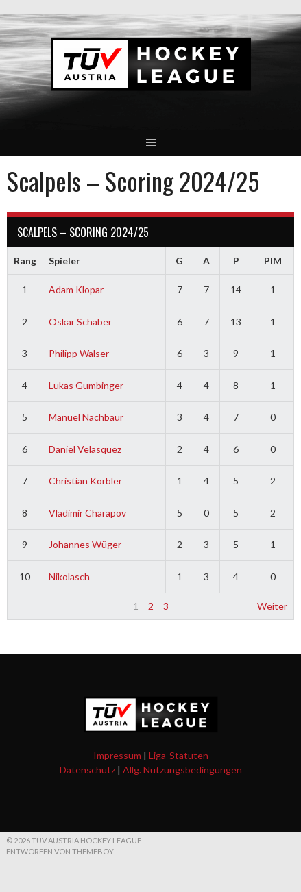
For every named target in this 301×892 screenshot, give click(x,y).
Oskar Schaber (80, 321)
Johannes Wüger (85, 544)
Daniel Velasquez (85, 449)
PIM (273, 261)
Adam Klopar (76, 289)
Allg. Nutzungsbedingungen (182, 770)
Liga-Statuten (178, 755)
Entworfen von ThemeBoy (60, 851)
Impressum (117, 755)
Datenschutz (87, 770)
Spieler (64, 261)
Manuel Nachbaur (86, 417)
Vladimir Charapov (87, 513)
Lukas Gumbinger (86, 385)
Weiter (272, 606)
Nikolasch (69, 576)
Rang (25, 261)
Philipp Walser (79, 353)
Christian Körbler (85, 480)
